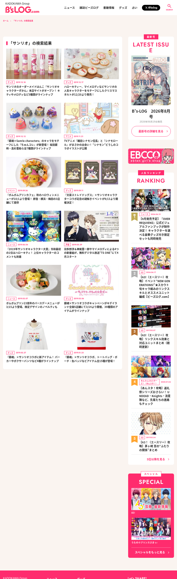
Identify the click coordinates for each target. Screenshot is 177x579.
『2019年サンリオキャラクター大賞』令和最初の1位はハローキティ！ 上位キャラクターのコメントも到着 (33, 251)
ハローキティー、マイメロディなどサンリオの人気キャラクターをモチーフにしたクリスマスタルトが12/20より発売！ (90, 90)
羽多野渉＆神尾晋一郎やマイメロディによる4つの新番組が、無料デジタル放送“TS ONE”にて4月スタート (91, 251)
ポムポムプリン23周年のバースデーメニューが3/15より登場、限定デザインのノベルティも (32, 304)
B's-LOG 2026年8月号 (151, 110)
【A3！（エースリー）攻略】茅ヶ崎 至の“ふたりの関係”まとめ (154, 399)
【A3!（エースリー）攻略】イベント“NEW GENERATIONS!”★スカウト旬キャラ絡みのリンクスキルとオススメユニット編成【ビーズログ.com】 (155, 263)
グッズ (123, 7)
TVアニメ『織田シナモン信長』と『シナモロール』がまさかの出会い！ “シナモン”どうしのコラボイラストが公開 (91, 144)
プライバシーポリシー (58, 557)
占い (134, 7)
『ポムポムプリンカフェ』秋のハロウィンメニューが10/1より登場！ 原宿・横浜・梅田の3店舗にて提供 (32, 198)
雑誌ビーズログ (89, 7)
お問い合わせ (35, 557)
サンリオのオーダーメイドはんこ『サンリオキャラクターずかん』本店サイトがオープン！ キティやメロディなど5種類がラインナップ (33, 90)
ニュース (69, 7)
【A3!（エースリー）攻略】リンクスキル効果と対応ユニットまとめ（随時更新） (155, 308)
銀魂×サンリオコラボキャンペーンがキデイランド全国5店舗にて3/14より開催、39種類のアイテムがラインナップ (91, 305)
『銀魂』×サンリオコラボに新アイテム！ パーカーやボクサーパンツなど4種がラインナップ (33, 358)
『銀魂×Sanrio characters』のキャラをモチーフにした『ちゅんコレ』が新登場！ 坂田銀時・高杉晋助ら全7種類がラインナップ (32, 144)
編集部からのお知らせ (88, 541)
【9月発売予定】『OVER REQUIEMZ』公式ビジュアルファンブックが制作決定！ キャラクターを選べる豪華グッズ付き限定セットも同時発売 (154, 214)
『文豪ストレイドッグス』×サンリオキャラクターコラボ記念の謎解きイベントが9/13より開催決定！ (90, 198)
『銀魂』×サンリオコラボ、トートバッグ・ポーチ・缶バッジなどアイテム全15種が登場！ (90, 358)
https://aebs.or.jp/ (136, 562)
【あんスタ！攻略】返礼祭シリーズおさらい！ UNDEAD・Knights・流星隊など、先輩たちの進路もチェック (154, 355)
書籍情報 (108, 7)
